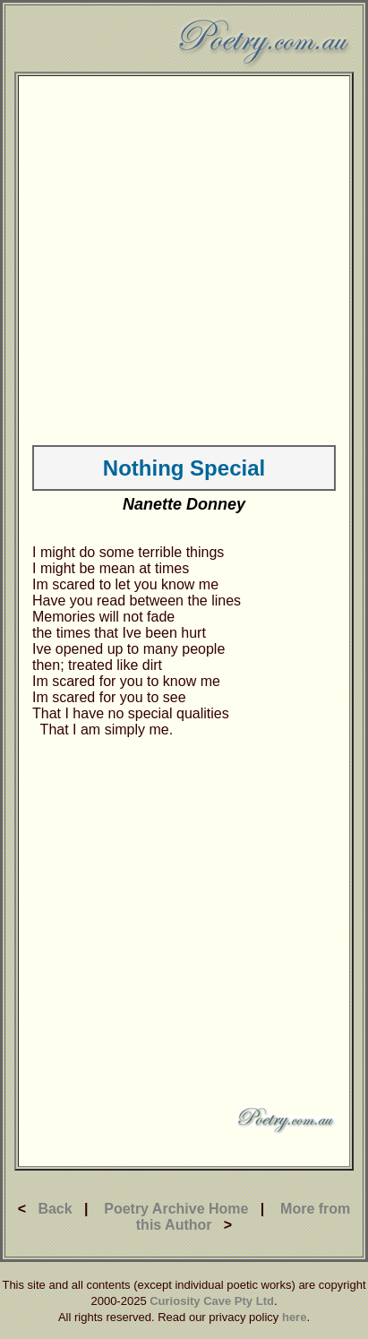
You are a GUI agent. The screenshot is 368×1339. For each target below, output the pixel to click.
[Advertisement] (168, 257)
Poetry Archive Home (176, 1208)
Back (55, 1208)
